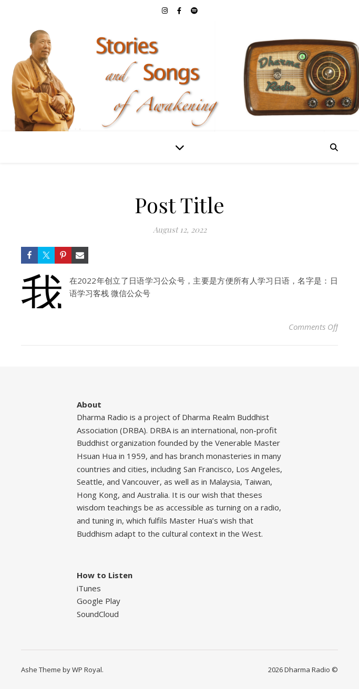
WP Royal (87, 669)
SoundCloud (98, 614)
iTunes (89, 588)
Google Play (98, 601)
